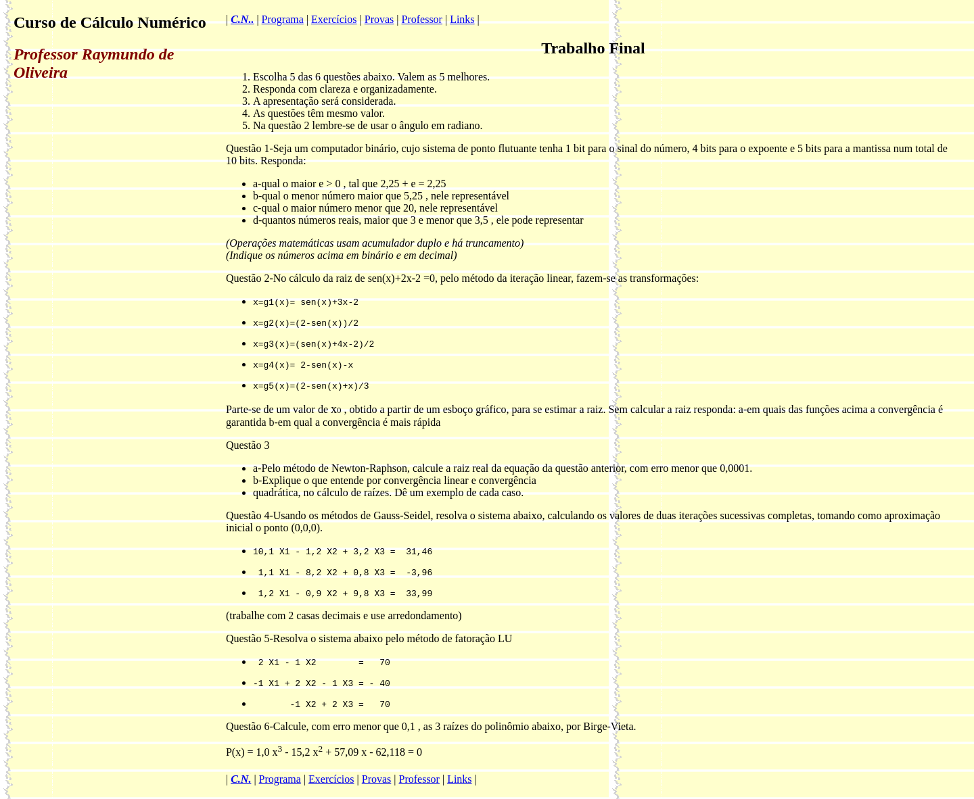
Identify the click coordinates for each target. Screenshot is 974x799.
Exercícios (334, 19)
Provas (379, 19)
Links (462, 19)
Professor (422, 19)
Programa (283, 19)
